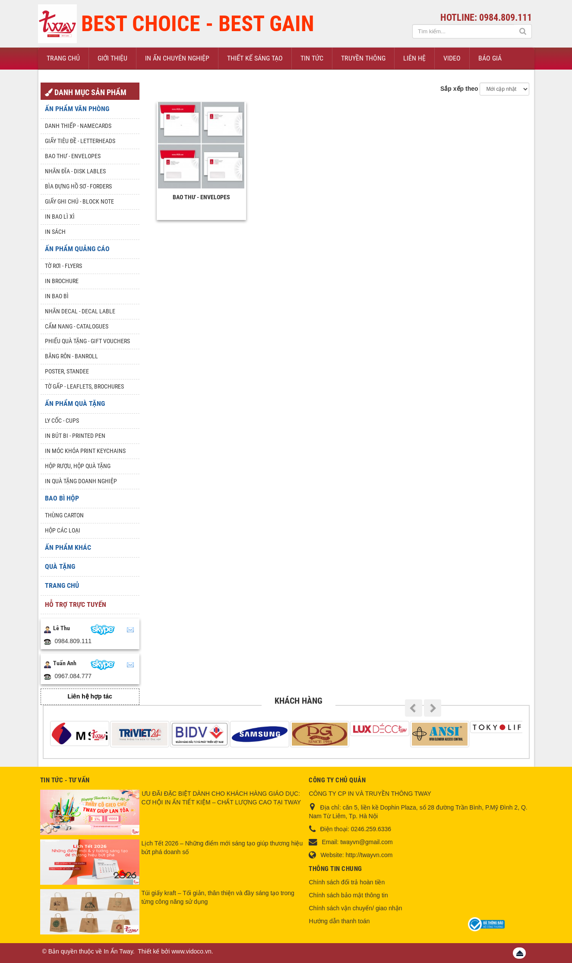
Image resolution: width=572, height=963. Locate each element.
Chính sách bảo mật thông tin (348, 895)
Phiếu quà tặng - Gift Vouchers (87, 341)
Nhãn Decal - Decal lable (80, 311)
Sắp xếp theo (459, 88)
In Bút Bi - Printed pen (75, 435)
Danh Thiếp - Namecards (78, 125)
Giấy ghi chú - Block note (79, 201)
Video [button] (452, 58)
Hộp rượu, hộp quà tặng (78, 465)
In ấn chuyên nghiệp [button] (177, 58)
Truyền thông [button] (363, 58)
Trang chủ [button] (63, 58)
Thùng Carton (64, 515)
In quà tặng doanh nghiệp (81, 481)
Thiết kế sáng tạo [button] (255, 58)
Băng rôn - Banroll (71, 356)
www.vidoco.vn (191, 951)
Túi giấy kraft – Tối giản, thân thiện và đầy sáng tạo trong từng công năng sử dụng (218, 897)
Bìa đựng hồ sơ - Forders (78, 186)
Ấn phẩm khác (68, 547)
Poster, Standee (67, 371)
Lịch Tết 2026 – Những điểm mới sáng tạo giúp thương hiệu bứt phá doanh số (222, 847)
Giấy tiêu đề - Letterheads (80, 140)
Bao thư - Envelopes (201, 197)
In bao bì (57, 296)
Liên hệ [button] (414, 58)
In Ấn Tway (118, 951)
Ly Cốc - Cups (62, 420)
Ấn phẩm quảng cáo (77, 249)
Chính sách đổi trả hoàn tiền (347, 882)
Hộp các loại (62, 530)
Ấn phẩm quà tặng (75, 403)
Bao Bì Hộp (62, 498)
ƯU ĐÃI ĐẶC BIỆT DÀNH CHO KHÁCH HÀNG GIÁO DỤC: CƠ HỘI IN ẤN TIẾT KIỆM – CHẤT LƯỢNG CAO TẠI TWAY (221, 798)
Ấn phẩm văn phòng (77, 109)
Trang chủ (62, 585)
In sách (55, 231)
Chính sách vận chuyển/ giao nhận (355, 908)
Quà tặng (60, 566)
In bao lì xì (60, 216)
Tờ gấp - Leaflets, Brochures (84, 386)
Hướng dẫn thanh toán (339, 921)
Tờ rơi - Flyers (63, 265)
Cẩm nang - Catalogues (76, 326)
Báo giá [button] (490, 58)
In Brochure (62, 280)
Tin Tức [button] (311, 58)
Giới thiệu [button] (112, 58)
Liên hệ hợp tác (89, 696)
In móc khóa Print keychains (85, 450)
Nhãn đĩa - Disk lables (75, 171)
